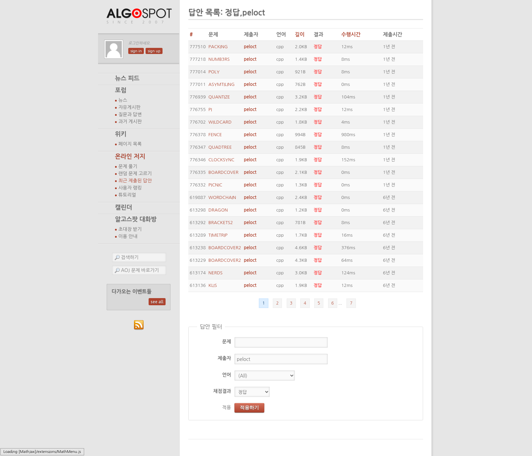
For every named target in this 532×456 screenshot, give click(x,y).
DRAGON (218, 210)
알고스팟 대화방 (136, 219)
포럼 (121, 90)
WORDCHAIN (222, 197)
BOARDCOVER (223, 172)
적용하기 (249, 407)
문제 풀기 (127, 166)
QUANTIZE (219, 97)
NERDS (215, 273)
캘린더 (123, 207)
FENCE (215, 134)
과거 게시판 (130, 121)
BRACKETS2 (220, 222)
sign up (154, 51)
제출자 (224, 358)
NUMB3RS (219, 59)
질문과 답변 (130, 114)
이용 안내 (127, 236)
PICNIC (215, 185)
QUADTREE (220, 147)
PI (210, 109)
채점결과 (222, 391)
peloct (250, 46)
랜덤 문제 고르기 (135, 173)
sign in (136, 51)
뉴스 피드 (127, 78)
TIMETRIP (217, 235)
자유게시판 (129, 107)
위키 (121, 134)
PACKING (218, 46)
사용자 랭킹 (130, 187)
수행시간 (351, 34)
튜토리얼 (127, 195)
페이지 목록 (130, 144)
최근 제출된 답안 (135, 180)
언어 (226, 374)
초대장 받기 (130, 229)
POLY (214, 72)
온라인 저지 (130, 156)
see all (157, 302)
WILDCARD (219, 122)
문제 (226, 341)
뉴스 (122, 100)
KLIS (212, 285)
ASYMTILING (221, 84)
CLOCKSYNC (221, 160)
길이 (299, 34)
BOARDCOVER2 (224, 247)
